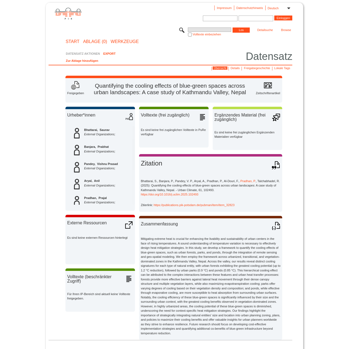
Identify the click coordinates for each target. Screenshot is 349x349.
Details (235, 68)
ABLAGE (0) (95, 41)
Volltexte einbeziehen (207, 34)
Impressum (224, 8)
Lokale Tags (282, 68)
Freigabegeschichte (257, 68)
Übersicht (220, 68)
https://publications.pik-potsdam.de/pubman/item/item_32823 (194, 205)
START (73, 41)
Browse (286, 30)
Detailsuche (265, 30)
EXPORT (109, 53)
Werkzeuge (125, 41)
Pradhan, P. (248, 181)
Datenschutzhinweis (249, 8)
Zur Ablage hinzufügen (82, 60)
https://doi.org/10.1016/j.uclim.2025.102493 (169, 194)
